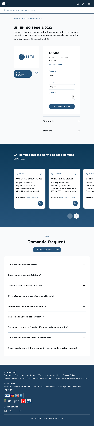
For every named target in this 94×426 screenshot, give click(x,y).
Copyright (8, 389)
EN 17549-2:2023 (67, 197)
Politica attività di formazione (17, 386)
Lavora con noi (10, 378)
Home (16, 19)
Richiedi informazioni (57, 64)
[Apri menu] (89, 3)
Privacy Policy (69, 375)
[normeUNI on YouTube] (20, 410)
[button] (72, 3)
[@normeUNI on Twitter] (10, 410)
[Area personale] (83, 3)
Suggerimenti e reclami (70, 386)
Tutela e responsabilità (49, 375)
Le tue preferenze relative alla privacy (72, 378)
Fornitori (7, 375)
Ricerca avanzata (36, 19)
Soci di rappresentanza (25, 375)
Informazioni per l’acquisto (45, 386)
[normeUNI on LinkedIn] (5, 410)
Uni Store (24, 19)
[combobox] (47, 10)
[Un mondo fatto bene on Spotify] (15, 410)
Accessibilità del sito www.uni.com (35, 378)
